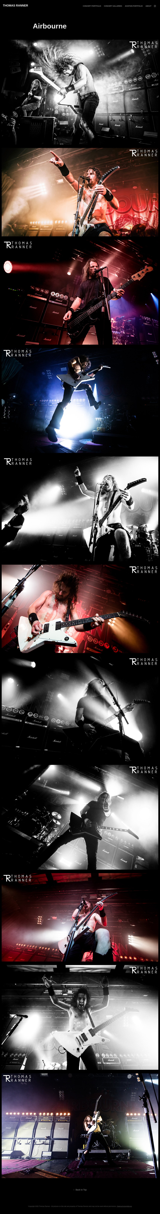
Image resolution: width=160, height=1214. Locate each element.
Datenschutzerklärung (124, 1206)
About (148, 6)
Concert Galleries (113, 6)
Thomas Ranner (15, 5)
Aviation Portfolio (134, 6)
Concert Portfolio (92, 6)
